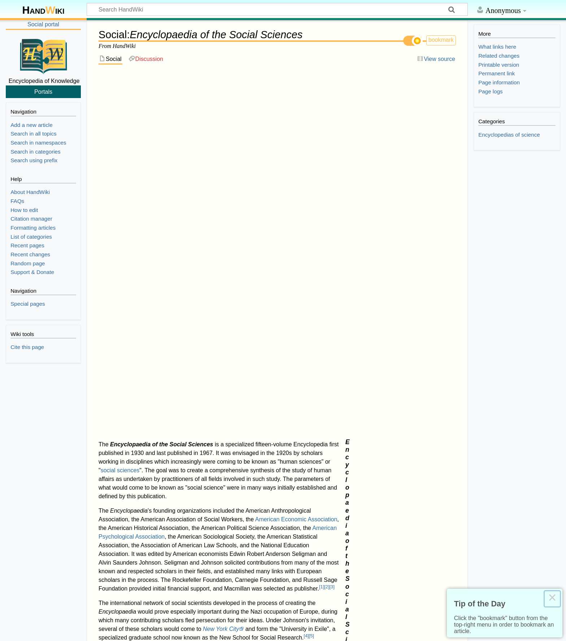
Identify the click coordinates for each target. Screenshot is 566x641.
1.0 (120, 376)
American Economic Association (296, 155)
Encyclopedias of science (150, 537)
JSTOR (121, 401)
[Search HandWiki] (277, 9)
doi (116, 416)
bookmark (441, 40)
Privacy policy (23, 631)
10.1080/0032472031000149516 (158, 416)
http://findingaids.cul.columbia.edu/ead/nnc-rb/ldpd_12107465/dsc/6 (191, 385)
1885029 (141, 401)
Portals (43, 91)
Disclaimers (109, 631)
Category (101, 537)
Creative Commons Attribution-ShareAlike (127, 616)
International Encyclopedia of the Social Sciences (171, 333)
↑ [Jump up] (114, 393)
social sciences (120, 106)
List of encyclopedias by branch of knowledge (166, 324)
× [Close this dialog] (552, 598)
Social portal (43, 24)
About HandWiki (67, 631)
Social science (398, 152)
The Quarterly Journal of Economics (307, 393)
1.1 (127, 376)
